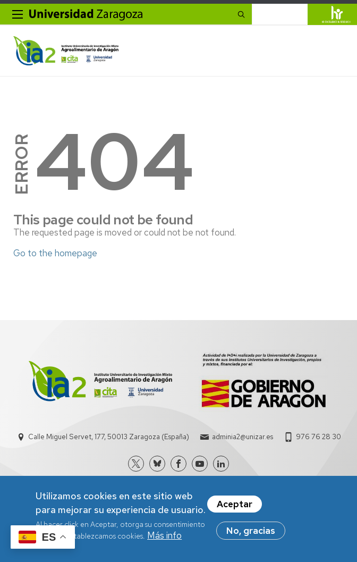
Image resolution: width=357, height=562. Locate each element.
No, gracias (250, 533)
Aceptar (234, 507)
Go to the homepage (55, 253)
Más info (164, 538)
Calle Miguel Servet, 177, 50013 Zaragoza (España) (108, 436)
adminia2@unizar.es (242, 436)
